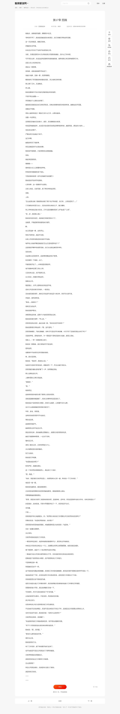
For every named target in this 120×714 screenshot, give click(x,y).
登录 (98, 3)
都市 (20, 7)
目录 (60, 701)
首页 (16, 7)
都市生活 (26, 7)
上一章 (30, 701)
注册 (103, 3)
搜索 (88, 3)
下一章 (90, 701)
